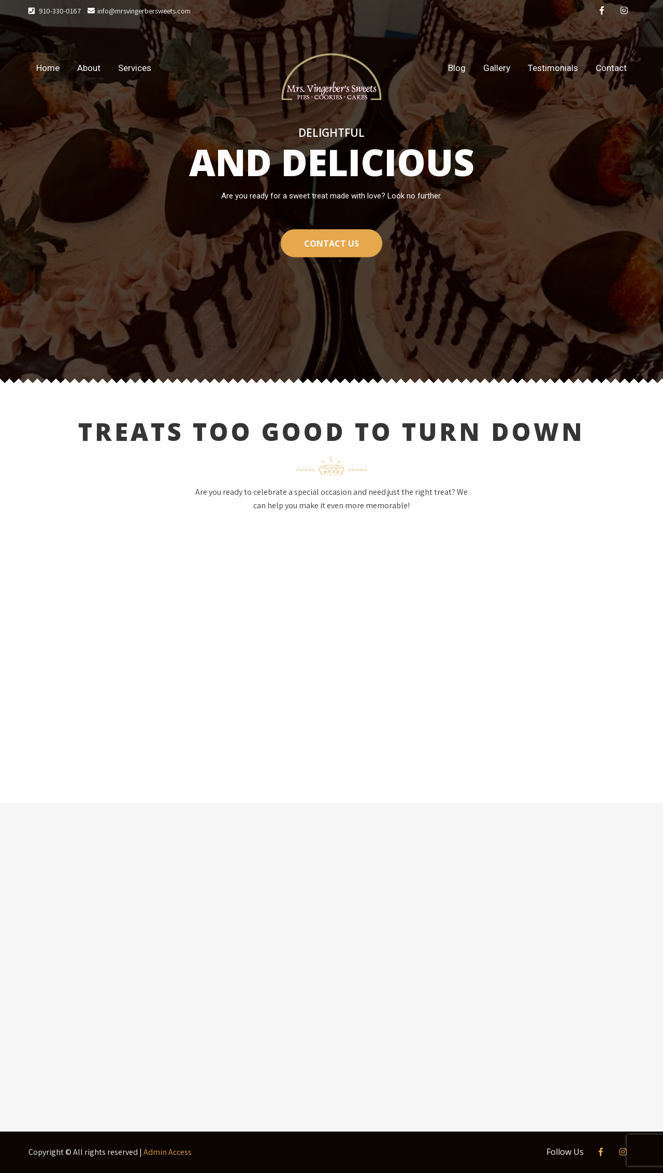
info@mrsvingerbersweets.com (139, 11)
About (88, 68)
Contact (611, 68)
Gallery (496, 68)
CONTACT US (331, 243)
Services (134, 68)
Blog (457, 68)
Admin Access (167, 1152)
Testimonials (553, 68)
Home (48, 68)
